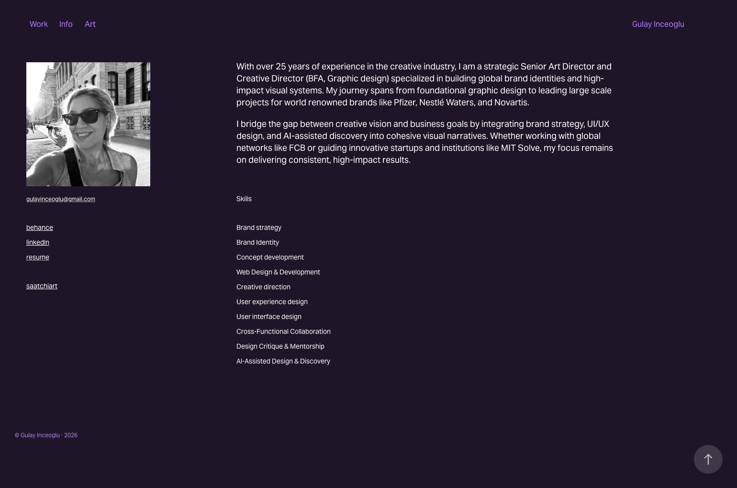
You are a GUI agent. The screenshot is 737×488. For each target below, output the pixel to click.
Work (39, 24)
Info (66, 24)
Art (90, 24)
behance (39, 227)
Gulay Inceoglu (658, 24)
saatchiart (41, 286)
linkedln (37, 242)
